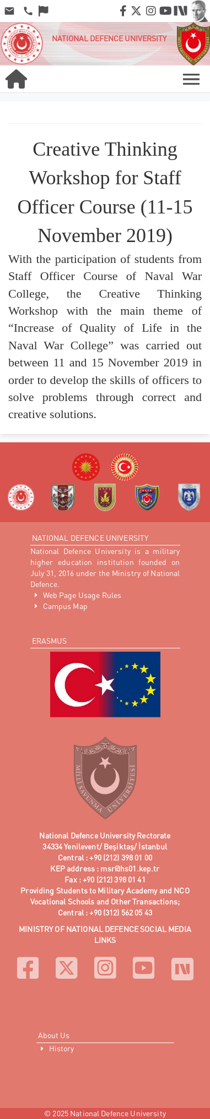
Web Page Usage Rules (82, 594)
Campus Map (65, 605)
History (61, 1048)
